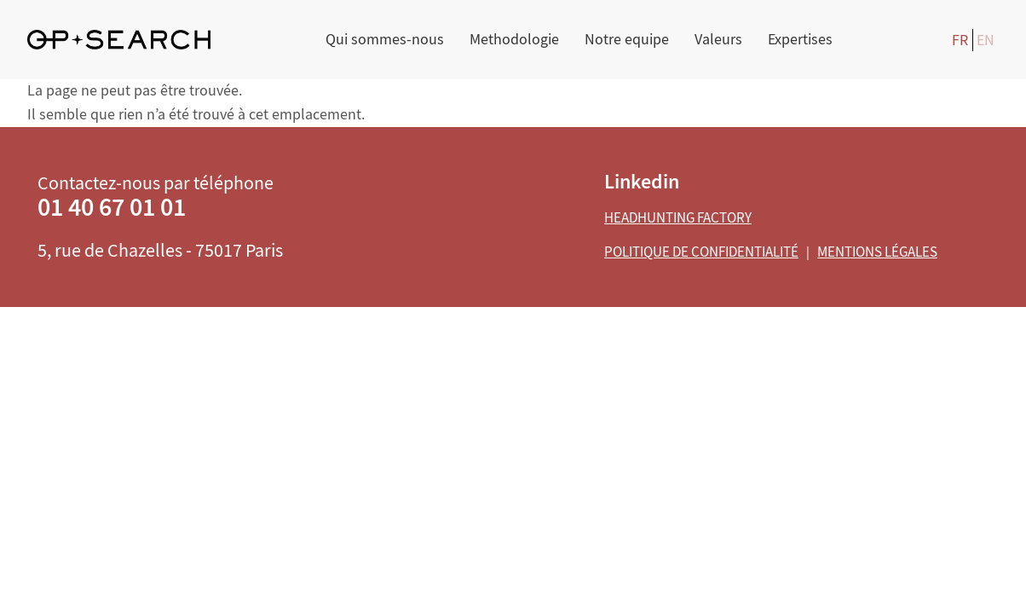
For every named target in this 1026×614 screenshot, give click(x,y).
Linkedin (641, 182)
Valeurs (718, 39)
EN (985, 40)
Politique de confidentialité (701, 252)
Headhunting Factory (678, 218)
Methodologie (514, 39)
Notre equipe (627, 39)
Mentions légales (877, 252)
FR (960, 40)
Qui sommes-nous (385, 39)
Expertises (800, 39)
